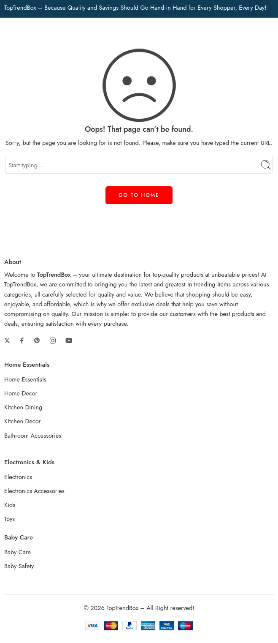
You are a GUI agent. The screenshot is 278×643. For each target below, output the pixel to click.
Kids (9, 504)
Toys (9, 518)
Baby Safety (19, 565)
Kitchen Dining (23, 407)
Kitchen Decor (22, 421)
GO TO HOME (139, 195)
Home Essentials (25, 379)
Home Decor (21, 393)
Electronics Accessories (34, 490)
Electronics (18, 476)
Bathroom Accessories (32, 435)
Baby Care (17, 552)
